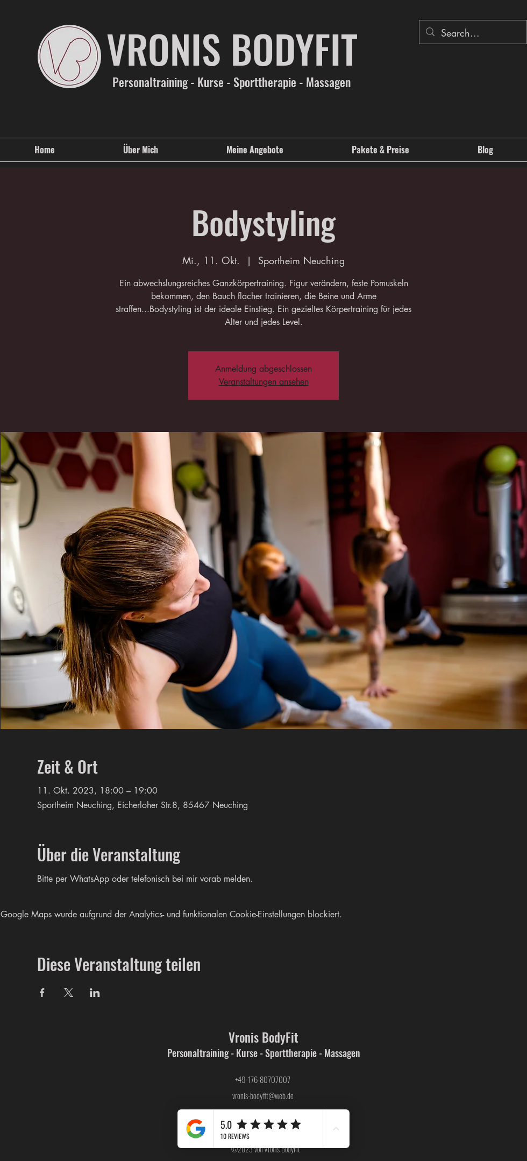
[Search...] (472, 33)
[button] (254, 149)
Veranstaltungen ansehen (264, 381)
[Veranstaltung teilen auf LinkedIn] (95, 992)
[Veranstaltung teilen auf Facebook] (42, 992)
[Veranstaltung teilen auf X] (68, 992)
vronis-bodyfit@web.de (263, 1095)
